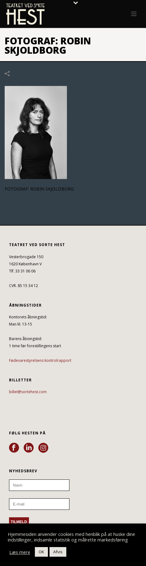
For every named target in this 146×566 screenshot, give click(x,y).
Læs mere (19, 552)
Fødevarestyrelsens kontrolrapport (40, 360)
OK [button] (41, 552)
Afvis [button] (58, 552)
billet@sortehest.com (28, 391)
